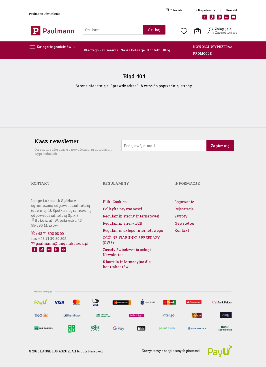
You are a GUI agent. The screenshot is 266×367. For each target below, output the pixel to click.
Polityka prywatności (122, 208)
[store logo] (53, 30)
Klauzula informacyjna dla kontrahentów (127, 264)
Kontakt (231, 10)
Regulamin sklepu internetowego (133, 230)
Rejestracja (184, 208)
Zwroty (181, 216)
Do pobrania (204, 10)
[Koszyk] (197, 31)
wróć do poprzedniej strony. (168, 85)
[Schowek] (184, 31)
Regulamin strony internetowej (131, 216)
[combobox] (113, 30)
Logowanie (184, 201)
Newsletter (184, 223)
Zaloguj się (223, 29)
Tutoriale (174, 10)
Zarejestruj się (226, 32)
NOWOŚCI (201, 47)
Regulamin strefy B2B (122, 223)
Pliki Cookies (115, 201)
